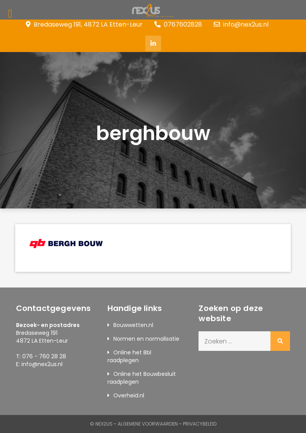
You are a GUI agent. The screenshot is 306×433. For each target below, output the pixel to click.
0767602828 (178, 24)
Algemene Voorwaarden (148, 423)
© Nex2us (101, 423)
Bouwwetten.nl (133, 325)
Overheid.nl (128, 395)
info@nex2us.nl (241, 24)
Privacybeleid (200, 423)
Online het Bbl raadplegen (129, 356)
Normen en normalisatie (146, 339)
